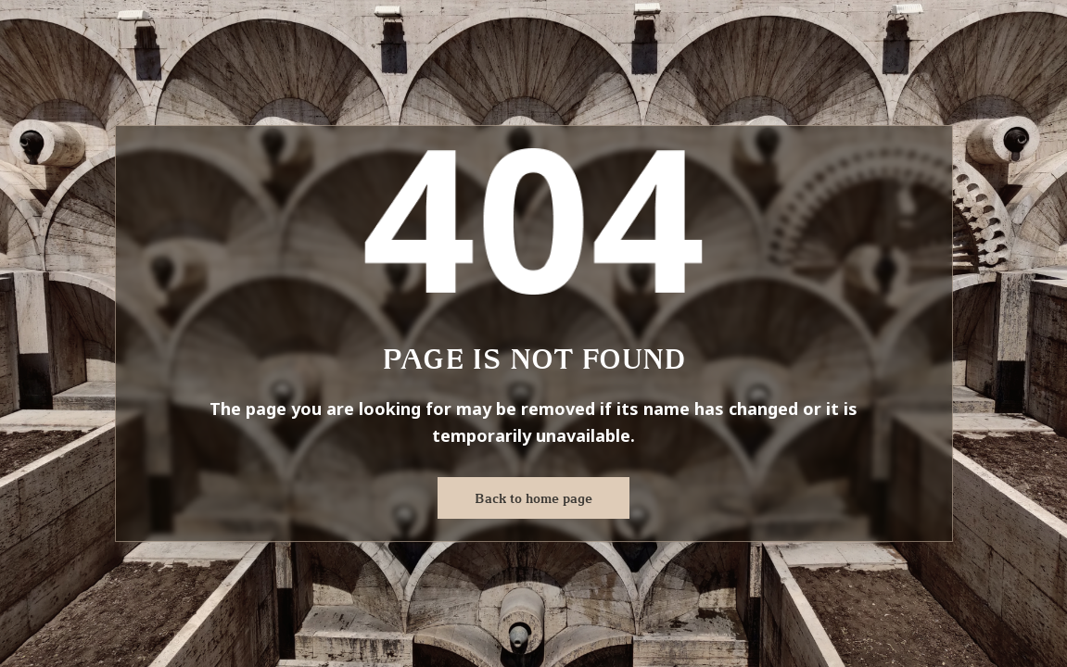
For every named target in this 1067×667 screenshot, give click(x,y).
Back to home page (533, 498)
